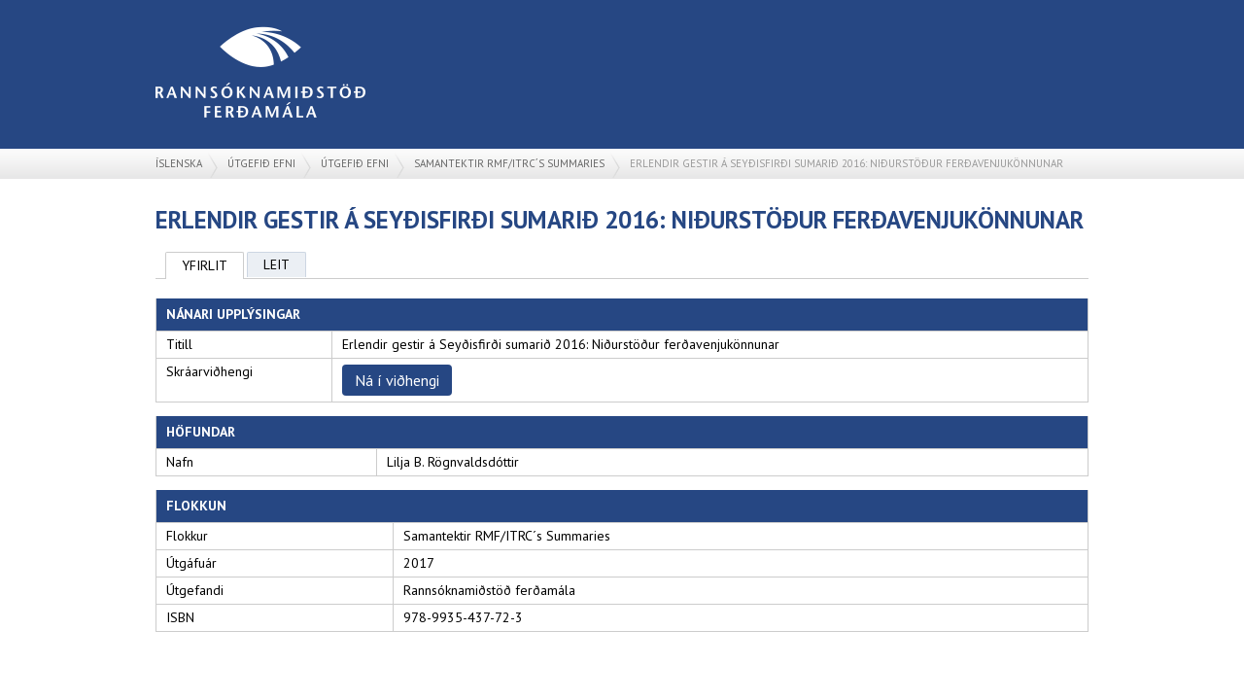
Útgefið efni (261, 163)
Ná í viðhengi (397, 380)
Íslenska (179, 163)
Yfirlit (204, 265)
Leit (276, 264)
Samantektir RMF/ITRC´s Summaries (509, 163)
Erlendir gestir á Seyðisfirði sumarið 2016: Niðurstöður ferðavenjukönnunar (846, 163)
